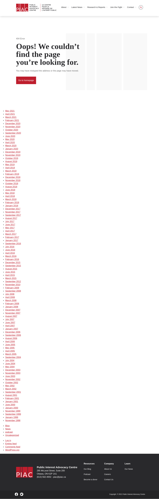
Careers (107, 474)
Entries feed (11, 444)
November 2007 (12, 313)
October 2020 (11, 130)
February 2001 (12, 398)
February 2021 (12, 120)
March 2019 (11, 171)
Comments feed (12, 447)
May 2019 (10, 165)
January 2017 (11, 240)
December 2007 (12, 310)
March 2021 (11, 117)
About (63, 7)
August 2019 (11, 161)
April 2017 (10, 231)
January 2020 (11, 149)
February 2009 (12, 288)
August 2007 (11, 316)
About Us (108, 469)
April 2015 (10, 275)
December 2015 (12, 263)
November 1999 (12, 411)
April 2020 (10, 142)
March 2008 (11, 300)
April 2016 (10, 253)
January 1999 (11, 417)
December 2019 (12, 152)
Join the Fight (116, 7)
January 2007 (11, 329)
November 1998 (12, 420)
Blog (7, 426)
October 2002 (11, 383)
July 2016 (9, 247)
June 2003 (10, 376)
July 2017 (9, 221)
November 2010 (12, 285)
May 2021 (10, 111)
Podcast (87, 474)
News (8, 429)
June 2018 (10, 190)
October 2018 (11, 184)
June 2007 (10, 323)
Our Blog (87, 469)
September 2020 (13, 133)
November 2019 (12, 155)
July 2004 (9, 360)
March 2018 (11, 199)
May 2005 (10, 348)
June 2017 (10, 225)
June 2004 (10, 364)
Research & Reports (96, 7)
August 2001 (11, 395)
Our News (129, 469)
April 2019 (10, 168)
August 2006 (11, 338)
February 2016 (12, 259)
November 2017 (12, 212)
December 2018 (12, 177)
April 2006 (10, 342)
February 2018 (12, 203)
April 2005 (10, 351)
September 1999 (13, 414)
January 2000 (11, 408)
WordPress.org (12, 450)
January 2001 (11, 402)
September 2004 (13, 357)
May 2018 (10, 193)
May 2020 (10, 139)
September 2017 (13, 215)
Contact (130, 7)
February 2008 (12, 304)
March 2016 (11, 256)
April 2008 (10, 297)
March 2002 (11, 389)
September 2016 (13, 244)
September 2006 (13, 335)
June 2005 (10, 345)
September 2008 (13, 291)
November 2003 (12, 373)
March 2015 (11, 278)
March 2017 (11, 234)
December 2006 (12, 332)
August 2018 (11, 187)
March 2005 (11, 354)
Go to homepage (26, 80)
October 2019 (11, 158)
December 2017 (12, 209)
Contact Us (108, 480)
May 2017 (10, 228)
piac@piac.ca (59, 477)
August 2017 (11, 218)
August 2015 (11, 269)
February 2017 (12, 237)
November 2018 (12, 180)
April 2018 (10, 196)
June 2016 (10, 250)
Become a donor (90, 480)
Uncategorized (12, 435)
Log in (8, 441)
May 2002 (10, 386)
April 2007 (10, 326)
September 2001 (13, 392)
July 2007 (9, 319)
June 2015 (10, 272)
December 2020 (12, 124)
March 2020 (11, 146)
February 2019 (12, 174)
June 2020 (10, 136)
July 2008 (9, 294)
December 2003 (12, 370)
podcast (9, 432)
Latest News (76, 7)
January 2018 (11, 206)
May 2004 (10, 367)
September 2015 (13, 266)
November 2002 (12, 379)
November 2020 (12, 127)
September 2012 (13, 281)
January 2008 (11, 307)
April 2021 (10, 114)
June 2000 (10, 405)
